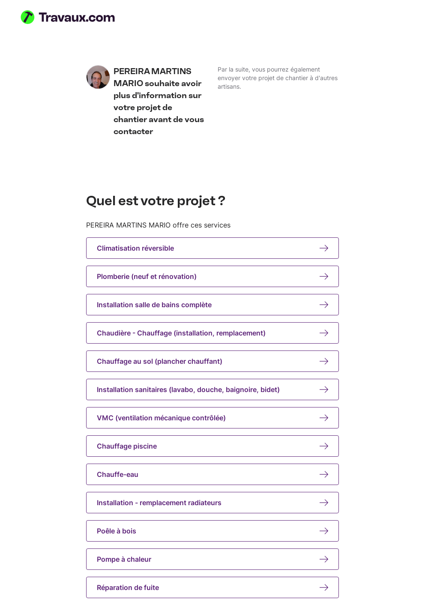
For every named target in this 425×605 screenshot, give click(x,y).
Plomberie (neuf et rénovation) (212, 276)
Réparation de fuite (212, 587)
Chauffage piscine (212, 446)
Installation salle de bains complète (212, 304)
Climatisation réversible (212, 248)
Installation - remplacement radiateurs (212, 502)
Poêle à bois (212, 531)
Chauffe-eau (212, 474)
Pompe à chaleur (212, 559)
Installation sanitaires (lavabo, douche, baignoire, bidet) (212, 389)
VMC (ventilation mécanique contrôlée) (212, 417)
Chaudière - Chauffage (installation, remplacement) (212, 333)
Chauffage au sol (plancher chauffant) (212, 361)
